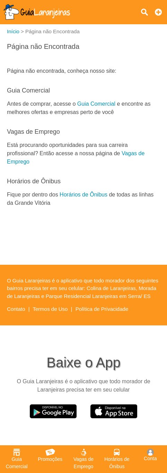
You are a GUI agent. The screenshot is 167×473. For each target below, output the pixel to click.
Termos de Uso (50, 309)
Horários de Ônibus (83, 195)
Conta (150, 455)
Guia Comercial (96, 104)
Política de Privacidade (102, 309)
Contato (16, 309)
